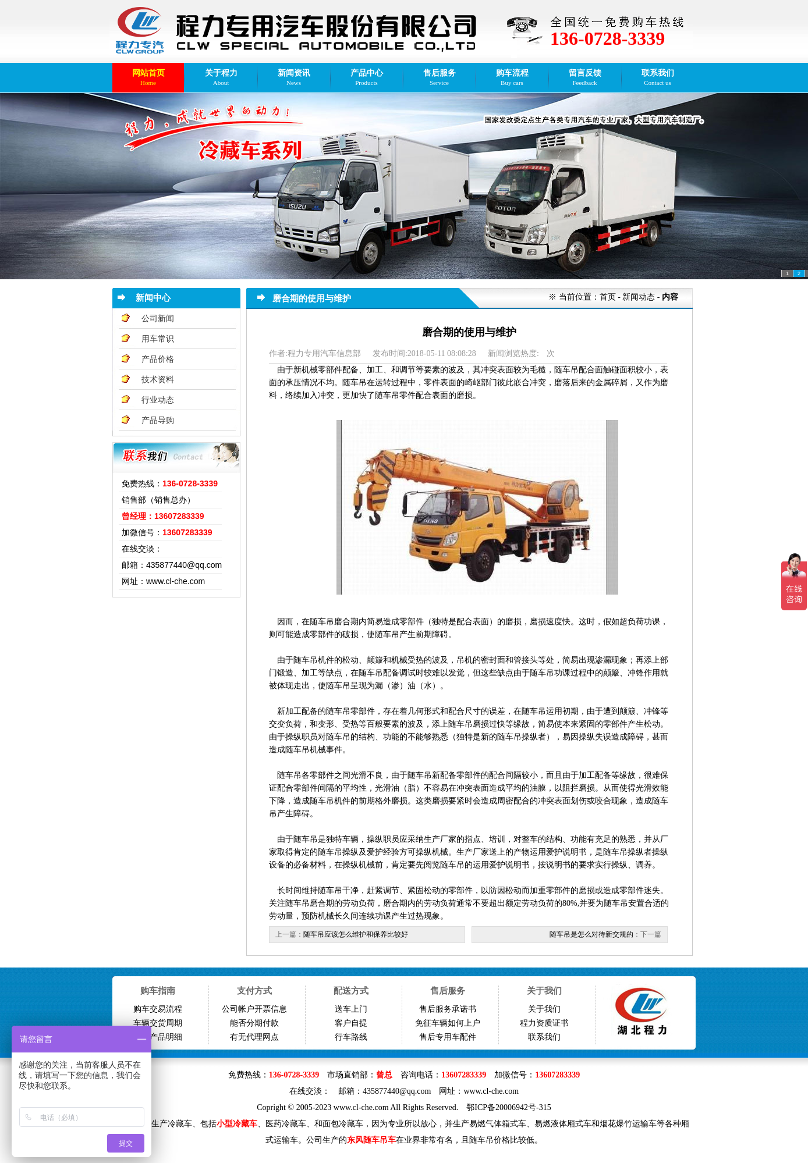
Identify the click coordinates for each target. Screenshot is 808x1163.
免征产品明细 (157, 1037)
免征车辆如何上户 (447, 1023)
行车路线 (351, 1037)
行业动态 (157, 400)
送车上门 (351, 1009)
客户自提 (351, 1023)
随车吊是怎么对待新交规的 (591, 934)
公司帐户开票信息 (254, 1009)
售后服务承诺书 (447, 1009)
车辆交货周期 (157, 1023)
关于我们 (544, 1009)
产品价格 (157, 359)
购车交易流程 (157, 1009)
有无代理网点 (254, 1037)
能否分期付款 (254, 1023)
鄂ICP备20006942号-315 (508, 1107)
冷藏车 (180, 1123)
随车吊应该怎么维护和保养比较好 (355, 934)
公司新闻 (157, 318)
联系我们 (544, 1037)
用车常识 (157, 339)
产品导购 (157, 420)
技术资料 (157, 379)
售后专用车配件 (447, 1037)
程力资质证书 (544, 1023)
